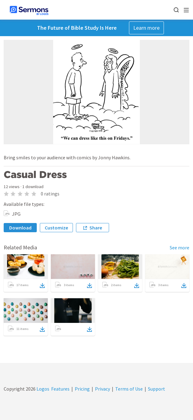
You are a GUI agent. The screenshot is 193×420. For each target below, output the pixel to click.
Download (20, 228)
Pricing (82, 389)
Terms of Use (129, 389)
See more (179, 247)
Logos (42, 389)
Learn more (146, 27)
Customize (56, 228)
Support (156, 389)
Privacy (102, 389)
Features (60, 389)
